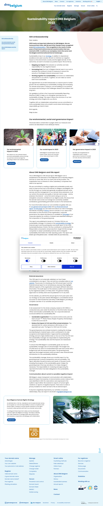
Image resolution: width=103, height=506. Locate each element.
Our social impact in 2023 (49, 149)
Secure (83, 6)
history (46, 210)
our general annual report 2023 (41, 207)
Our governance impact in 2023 (84, 149)
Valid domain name (11, 474)
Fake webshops (58, 463)
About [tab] (72, 242)
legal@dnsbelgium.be (64, 392)
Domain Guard (34, 484)
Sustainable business (64, 400)
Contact (62, 1)
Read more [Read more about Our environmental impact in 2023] (11, 163)
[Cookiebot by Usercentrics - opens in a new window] (75, 238)
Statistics (78, 1)
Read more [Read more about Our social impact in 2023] (44, 160)
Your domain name (59, 6)
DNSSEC (31, 489)
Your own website (10, 463)
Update (31, 461)
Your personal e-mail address (14, 466)
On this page (38, 209)
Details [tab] (51, 242)
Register (69, 6)
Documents (81, 469)
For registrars (70, 1)
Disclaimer (46, 503)
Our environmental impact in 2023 (14, 150)
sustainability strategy (63, 223)
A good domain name (12, 476)
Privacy (53, 503)
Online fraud (57, 466)
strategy (48, 56)
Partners (56, 469)
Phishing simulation (11, 484)
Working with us (87, 1)
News (56, 1)
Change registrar (34, 466)
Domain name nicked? (12, 479)
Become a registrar (84, 461)
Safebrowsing (33, 492)
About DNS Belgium (48, 1)
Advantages (9, 461)
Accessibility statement (63, 503)
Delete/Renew (33, 463)
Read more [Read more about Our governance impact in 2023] (77, 161)
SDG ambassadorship (7, 38)
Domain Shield (33, 487)
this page (66, 214)
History (56, 479)
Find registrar (9, 481)
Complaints (33, 471)
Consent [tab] (30, 242)
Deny (31, 266)
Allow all (72, 266)
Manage (76, 6)
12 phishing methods (60, 461)
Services (80, 463)
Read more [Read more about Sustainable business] (60, 404)
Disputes (32, 474)
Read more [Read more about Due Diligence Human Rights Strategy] (11, 420)
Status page (82, 466)
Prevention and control (36, 481)
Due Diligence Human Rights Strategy (20, 400)
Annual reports (58, 484)
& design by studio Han (93, 502)
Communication (83, 471)
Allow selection (51, 266)
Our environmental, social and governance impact (8, 42)
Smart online (91, 6)
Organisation (58, 476)
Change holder (34, 469)
